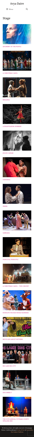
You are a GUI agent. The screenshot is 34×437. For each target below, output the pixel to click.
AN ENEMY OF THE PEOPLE (12, 47)
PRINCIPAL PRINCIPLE (10, 259)
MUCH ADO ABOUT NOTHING (13, 339)
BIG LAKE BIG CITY (9, 366)
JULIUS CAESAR (8, 153)
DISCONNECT (7, 393)
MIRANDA (6, 100)
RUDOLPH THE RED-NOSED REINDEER (16, 313)
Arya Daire (17, 3)
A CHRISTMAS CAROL (10, 73)
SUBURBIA (6, 180)
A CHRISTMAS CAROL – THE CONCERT (16, 286)
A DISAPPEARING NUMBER (12, 126)
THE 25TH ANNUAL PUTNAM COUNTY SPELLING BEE (16, 420)
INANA (5, 206)
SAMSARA (6, 233)
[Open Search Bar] (26, 9)
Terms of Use (20, 430)
